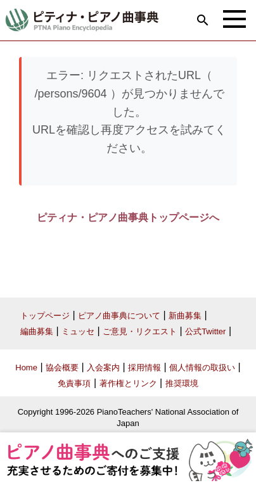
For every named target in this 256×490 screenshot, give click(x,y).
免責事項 (74, 383)
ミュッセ (77, 331)
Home (26, 367)
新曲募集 (185, 315)
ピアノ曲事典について (119, 315)
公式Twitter (205, 331)
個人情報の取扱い (202, 367)
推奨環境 (181, 383)
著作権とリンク (128, 383)
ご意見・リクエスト (140, 331)
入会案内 (103, 367)
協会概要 (62, 367)
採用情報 (144, 367)
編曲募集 (36, 331)
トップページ (45, 315)
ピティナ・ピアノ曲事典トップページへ (128, 217)
